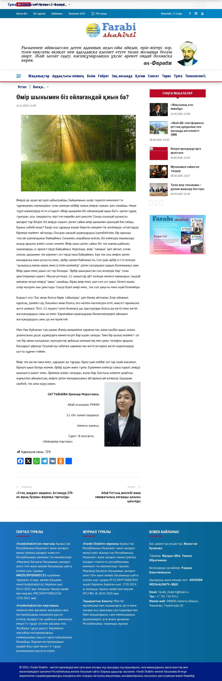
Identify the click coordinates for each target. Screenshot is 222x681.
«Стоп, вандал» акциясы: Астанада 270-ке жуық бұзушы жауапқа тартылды (44, 495)
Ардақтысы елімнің (68, 76)
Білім (91, 76)
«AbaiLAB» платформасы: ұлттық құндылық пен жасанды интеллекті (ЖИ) (187, 129)
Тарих (166, 76)
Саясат (153, 76)
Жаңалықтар (38, 76)
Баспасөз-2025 (77, 13)
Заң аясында (122, 76)
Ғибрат (103, 76)
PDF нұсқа (99, 13)
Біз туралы (40, 13)
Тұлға (178, 76)
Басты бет (22, 13)
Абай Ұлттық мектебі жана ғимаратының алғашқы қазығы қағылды (118, 497)
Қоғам (140, 76)
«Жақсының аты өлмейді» (182, 107)
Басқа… (37, 87)
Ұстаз (22, 87)
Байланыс (57, 13)
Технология (194, 76)
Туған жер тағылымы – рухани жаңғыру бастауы (187, 187)
